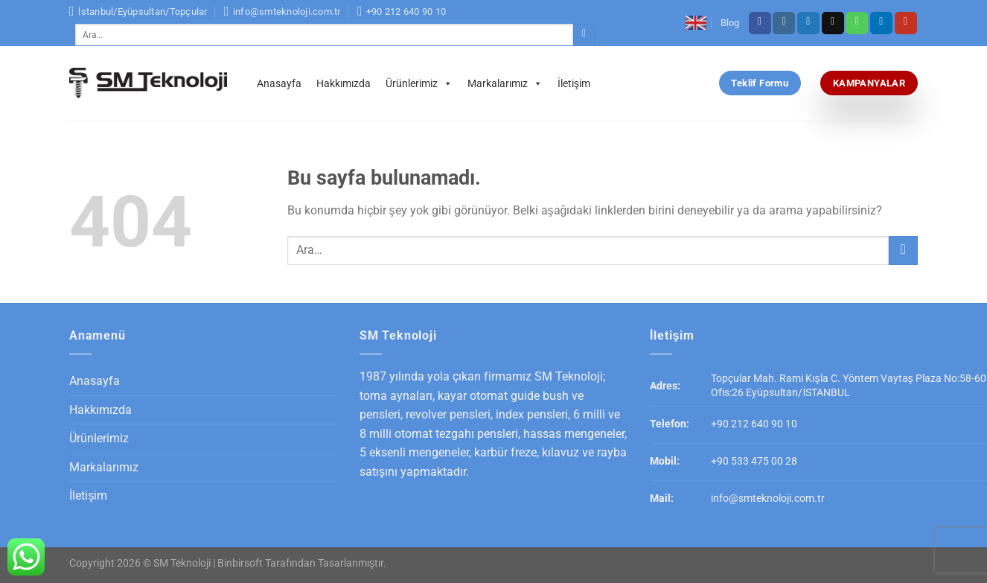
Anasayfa (279, 83)
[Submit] (584, 35)
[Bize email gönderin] (833, 23)
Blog (730, 22)
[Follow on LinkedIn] (881, 23)
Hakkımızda (343, 83)
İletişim (574, 83)
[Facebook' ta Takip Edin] (760, 23)
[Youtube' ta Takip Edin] (906, 23)
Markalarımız (505, 83)
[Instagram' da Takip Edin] (784, 23)
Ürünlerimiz (419, 83)
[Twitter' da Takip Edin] (808, 23)
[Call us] (857, 23)
